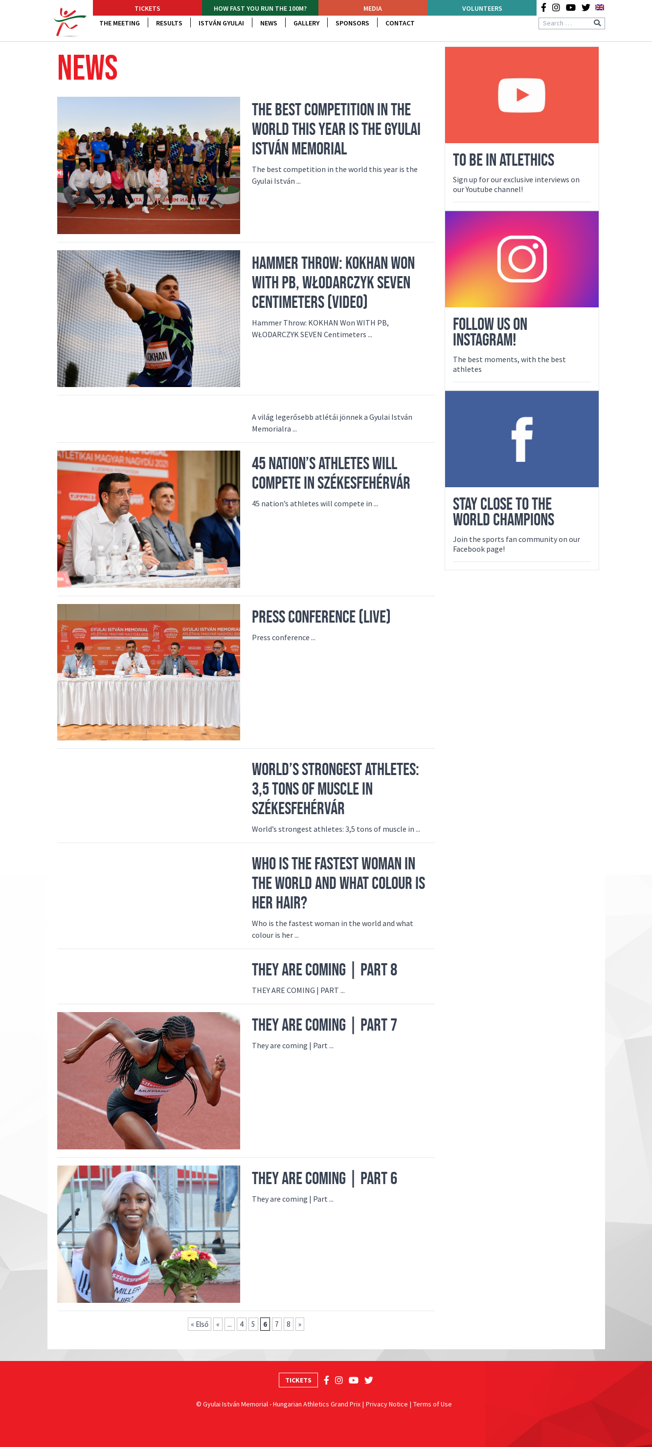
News (268, 23)
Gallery (306, 23)
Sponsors (352, 23)
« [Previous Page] (218, 1324)
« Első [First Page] (199, 1324)
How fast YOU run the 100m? (260, 8)
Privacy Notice (387, 1404)
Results (169, 23)
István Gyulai (221, 23)
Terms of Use (432, 1404)
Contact (400, 23)
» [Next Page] (299, 1324)
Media (372, 8)
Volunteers (482, 8)
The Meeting (119, 23)
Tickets (147, 8)
